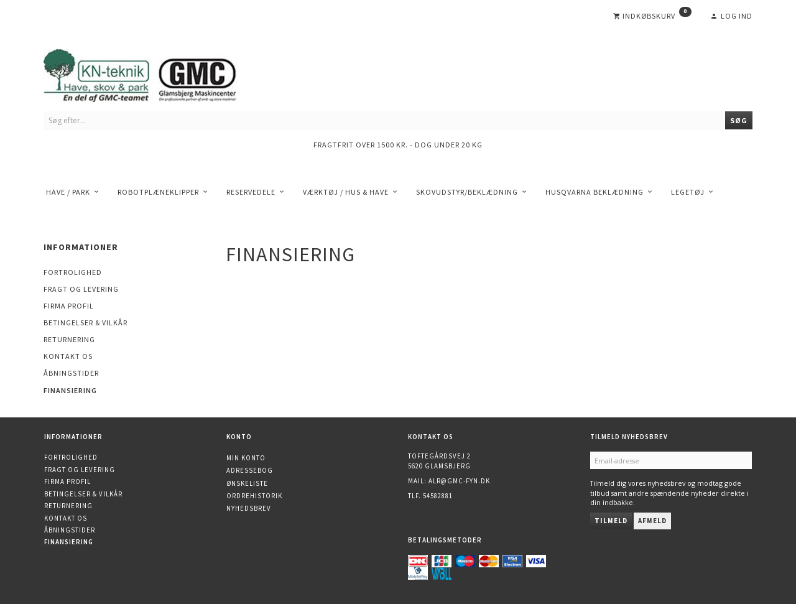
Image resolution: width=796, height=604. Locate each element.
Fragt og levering (81, 289)
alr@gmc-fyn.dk (459, 480)
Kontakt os (68, 356)
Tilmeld (611, 520)
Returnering (69, 339)
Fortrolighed (73, 272)
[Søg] (738, 120)
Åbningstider (71, 373)
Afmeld (652, 520)
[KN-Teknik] (155, 73)
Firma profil (69, 305)
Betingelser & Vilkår (85, 322)
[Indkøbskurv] (652, 16)
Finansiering (70, 390)
